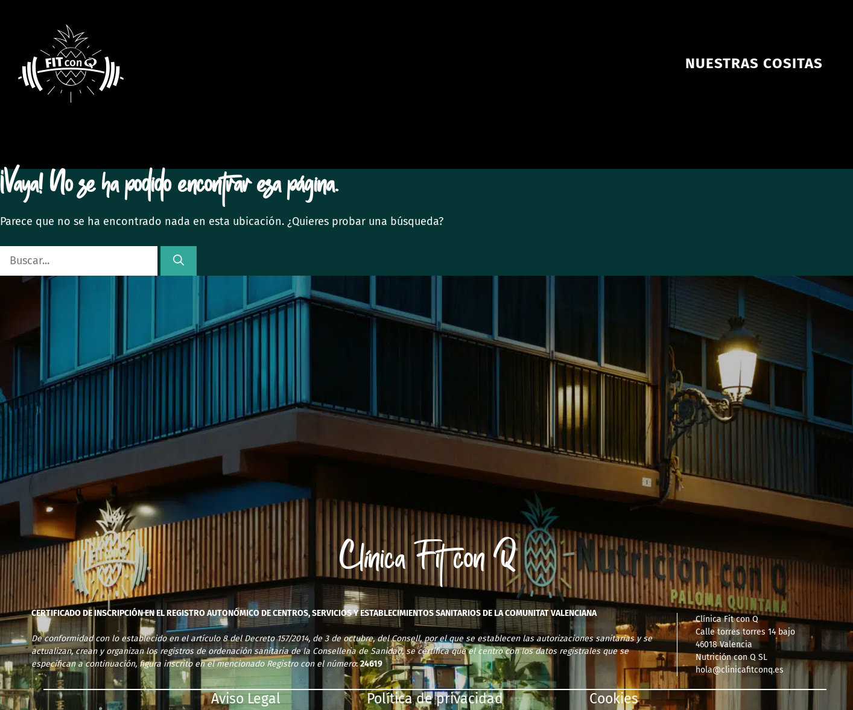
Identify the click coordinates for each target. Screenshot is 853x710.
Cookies (613, 698)
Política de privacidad (435, 698)
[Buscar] (178, 261)
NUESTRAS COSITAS (754, 63)
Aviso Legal (246, 698)
